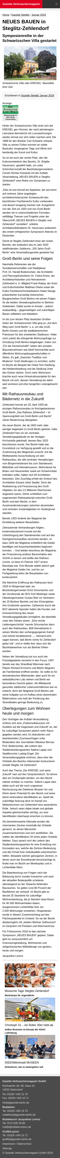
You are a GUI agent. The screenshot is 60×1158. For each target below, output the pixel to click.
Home (5, 14)
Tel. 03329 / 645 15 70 (15, 1094)
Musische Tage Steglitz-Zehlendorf (27, 991)
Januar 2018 (39, 14)
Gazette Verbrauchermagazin (21, 4)
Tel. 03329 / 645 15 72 (15, 1135)
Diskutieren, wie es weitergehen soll (24, 1067)
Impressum (9, 1143)
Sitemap (7, 1148)
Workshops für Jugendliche (19, 995)
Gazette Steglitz (20, 14)
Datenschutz (24, 1143)
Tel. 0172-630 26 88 (13, 1123)
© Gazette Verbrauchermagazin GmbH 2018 (27, 1152)
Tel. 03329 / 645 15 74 (15, 1111)
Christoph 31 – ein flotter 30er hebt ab (29, 1025)
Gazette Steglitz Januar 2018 (37, 95)
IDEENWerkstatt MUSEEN (22, 1062)
